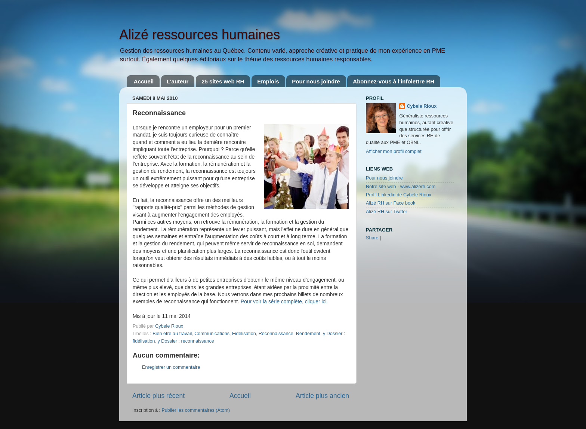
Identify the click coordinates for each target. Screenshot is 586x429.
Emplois (268, 81)
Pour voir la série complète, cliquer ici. (284, 301)
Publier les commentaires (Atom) (195, 410)
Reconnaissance (276, 333)
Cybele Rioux (422, 106)
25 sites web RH (222, 81)
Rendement (308, 333)
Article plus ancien (322, 395)
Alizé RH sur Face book (390, 203)
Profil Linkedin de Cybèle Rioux (398, 194)
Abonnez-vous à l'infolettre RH (393, 81)
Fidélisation (244, 333)
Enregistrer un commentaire (171, 367)
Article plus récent (158, 395)
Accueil (144, 81)
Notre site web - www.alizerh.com (400, 186)
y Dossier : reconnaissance (186, 341)
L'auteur (178, 81)
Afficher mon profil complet (394, 151)
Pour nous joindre (316, 81)
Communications (211, 333)
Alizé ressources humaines (199, 34)
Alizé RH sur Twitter (386, 211)
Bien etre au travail (172, 333)
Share (372, 237)
